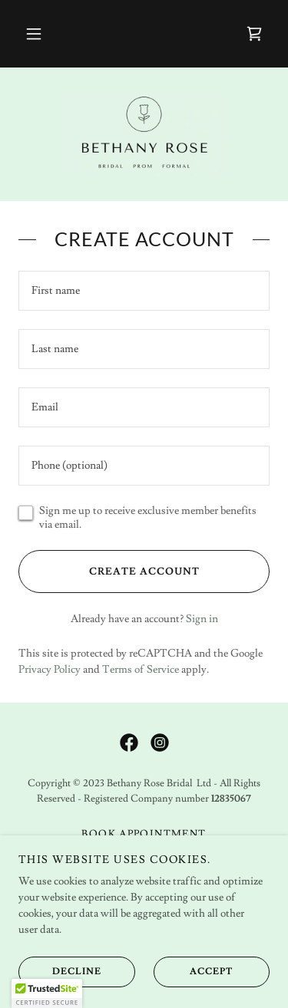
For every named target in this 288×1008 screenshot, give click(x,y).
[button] (33, 33)
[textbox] (144, 291)
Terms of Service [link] (140, 670)
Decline (59, 971)
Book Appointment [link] (143, 834)
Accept (193, 971)
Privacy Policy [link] (49, 670)
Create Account (108, 571)
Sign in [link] (202, 619)
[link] (254, 33)
